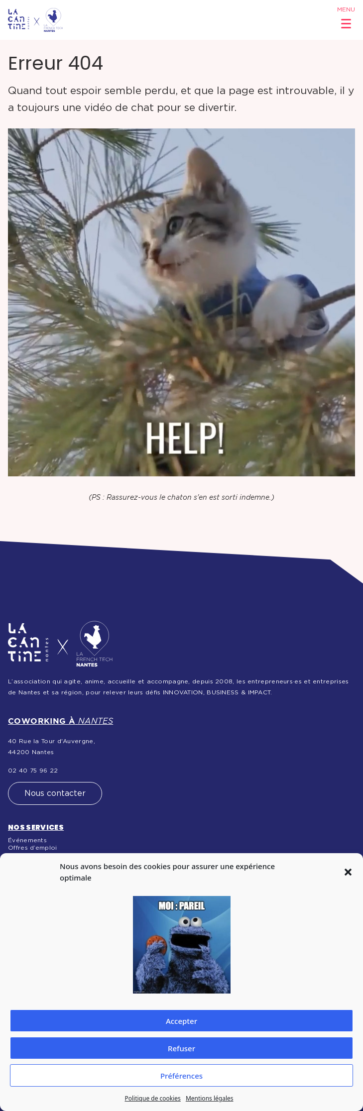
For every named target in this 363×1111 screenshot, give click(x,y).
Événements (27, 840)
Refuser (181, 1048)
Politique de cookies (152, 1098)
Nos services (36, 827)
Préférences (181, 1076)
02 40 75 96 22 (33, 771)
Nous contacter (55, 793)
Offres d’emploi (32, 848)
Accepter (181, 1021)
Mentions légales (210, 1098)
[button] (348, 872)
